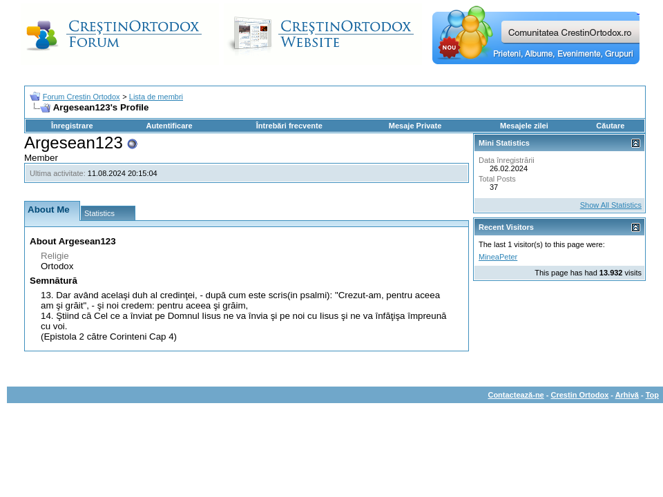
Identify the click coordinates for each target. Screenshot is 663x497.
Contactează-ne (516, 395)
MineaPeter (498, 257)
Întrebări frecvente (289, 125)
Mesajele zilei (524, 125)
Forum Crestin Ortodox (81, 96)
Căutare (610, 125)
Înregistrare (72, 125)
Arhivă (627, 395)
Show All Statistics (611, 205)
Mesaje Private (415, 125)
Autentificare (169, 125)
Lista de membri (156, 96)
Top (652, 395)
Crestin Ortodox (580, 395)
